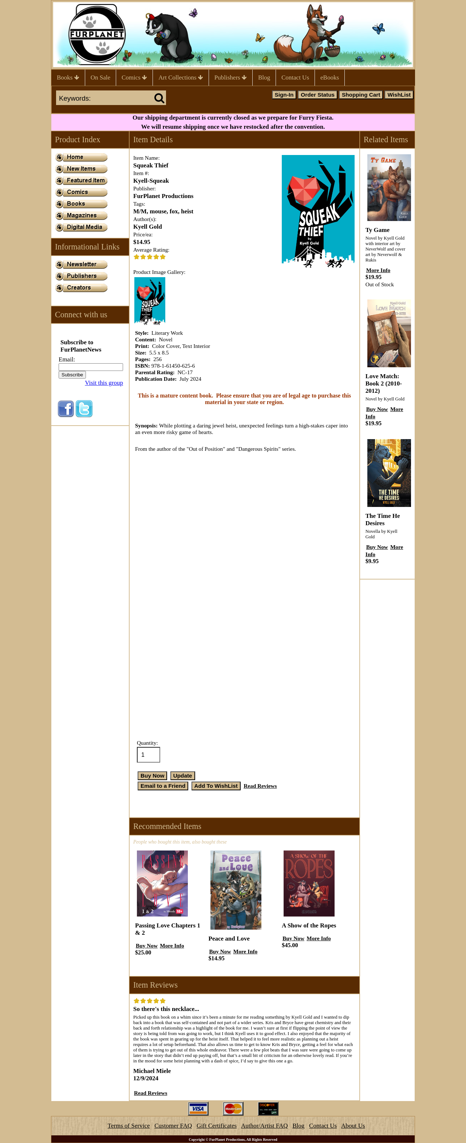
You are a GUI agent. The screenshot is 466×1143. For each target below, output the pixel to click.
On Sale (100, 77)
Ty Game (378, 229)
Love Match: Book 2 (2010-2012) (384, 383)
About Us (353, 1125)
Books (68, 77)
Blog (264, 77)
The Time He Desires (383, 519)
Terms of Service (129, 1125)
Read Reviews (260, 786)
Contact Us (295, 77)
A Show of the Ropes (309, 925)
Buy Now (147, 945)
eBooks (329, 77)
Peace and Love (229, 938)
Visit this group (104, 382)
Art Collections (180, 77)
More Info (172, 945)
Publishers (230, 77)
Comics (134, 77)
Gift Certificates (217, 1125)
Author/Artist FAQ (264, 1125)
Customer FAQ (173, 1125)
